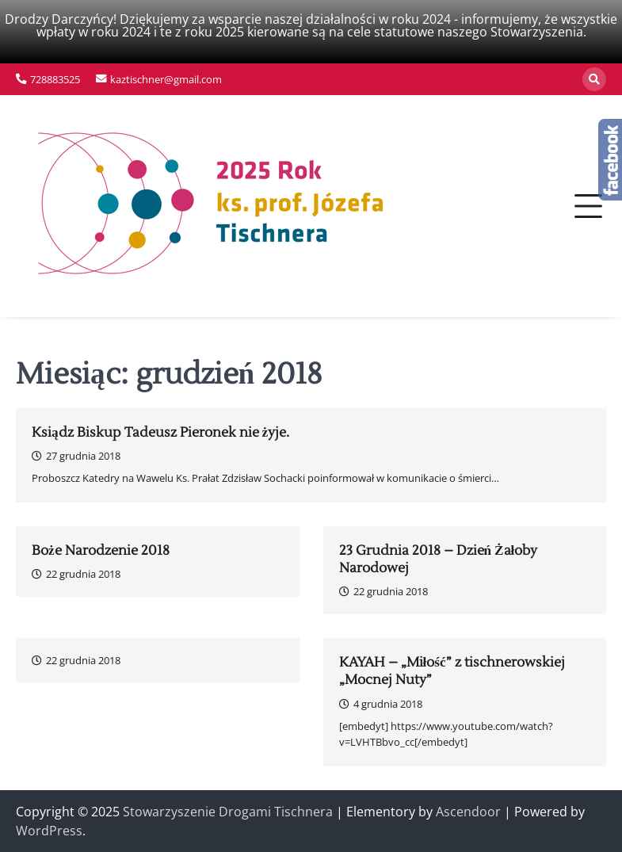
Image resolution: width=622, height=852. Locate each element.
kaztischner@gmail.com (166, 79)
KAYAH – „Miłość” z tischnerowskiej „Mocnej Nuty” (452, 671)
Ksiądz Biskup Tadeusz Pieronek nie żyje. (160, 432)
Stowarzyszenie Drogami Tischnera (228, 811)
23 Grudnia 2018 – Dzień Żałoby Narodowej (438, 559)
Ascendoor (468, 811)
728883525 (55, 79)
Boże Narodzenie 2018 (101, 551)
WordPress (49, 830)
